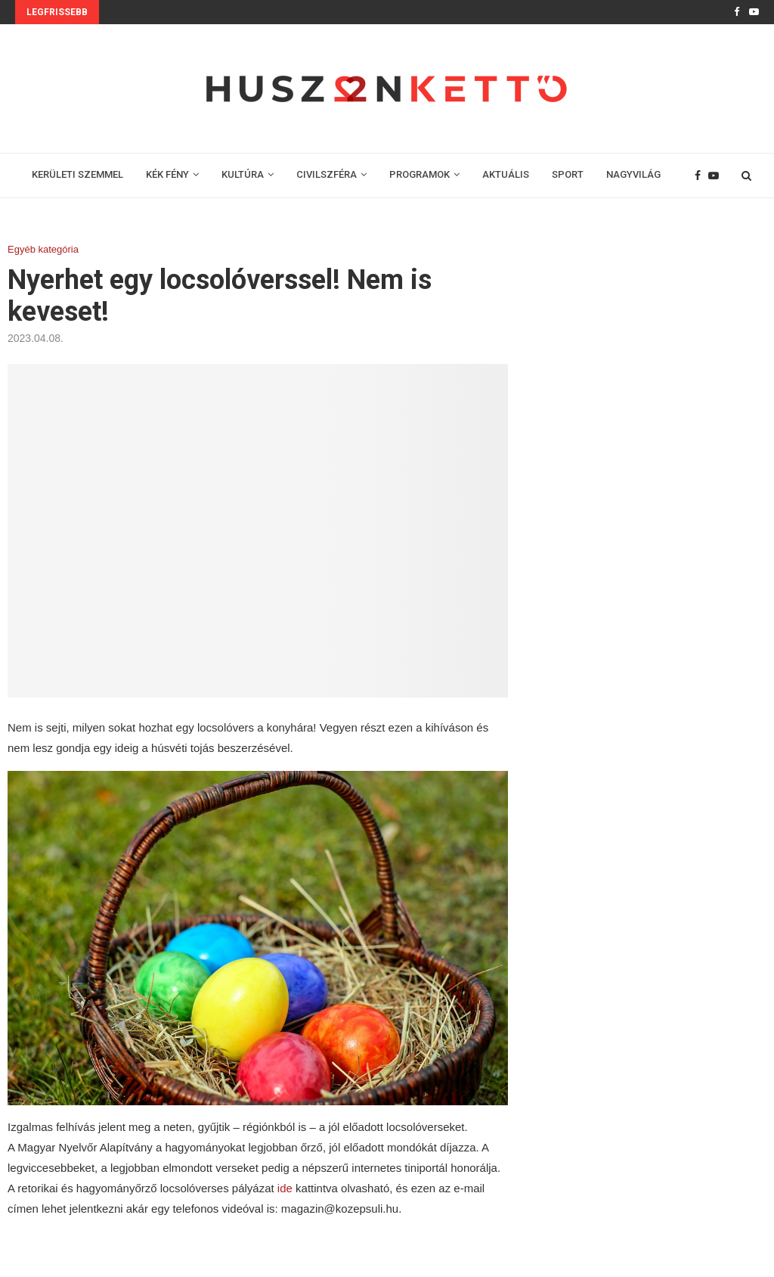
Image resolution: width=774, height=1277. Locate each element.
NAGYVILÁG (633, 174)
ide (283, 1188)
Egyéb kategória (43, 249)
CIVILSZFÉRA (326, 174)
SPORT (568, 174)
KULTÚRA (242, 174)
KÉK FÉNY (167, 174)
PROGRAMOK (419, 174)
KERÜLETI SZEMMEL (77, 174)
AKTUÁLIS (505, 174)
